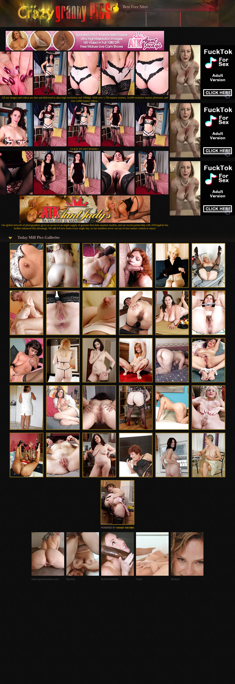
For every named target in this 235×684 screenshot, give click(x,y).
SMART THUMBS (125, 528)
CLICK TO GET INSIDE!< (84, 149)
